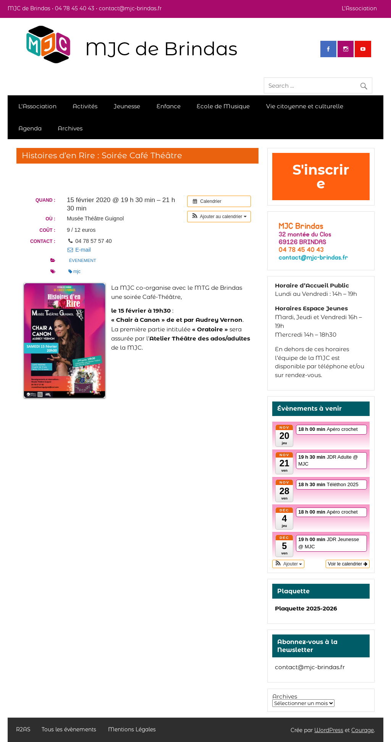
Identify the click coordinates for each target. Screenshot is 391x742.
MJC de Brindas (161, 48)
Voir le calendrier (347, 564)
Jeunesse (127, 106)
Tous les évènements (69, 729)
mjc (74, 271)
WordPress (328, 730)
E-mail (79, 250)
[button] (218, 216)
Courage (362, 730)
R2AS (23, 729)
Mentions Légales (132, 729)
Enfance (169, 106)
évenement (82, 260)
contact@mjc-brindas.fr (310, 667)
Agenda (30, 128)
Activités (85, 106)
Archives (70, 128)
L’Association (359, 8)
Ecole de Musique (223, 106)
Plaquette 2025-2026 (306, 608)
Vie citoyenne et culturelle (304, 106)
